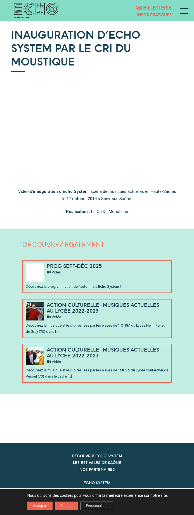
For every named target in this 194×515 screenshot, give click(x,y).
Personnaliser (97, 506)
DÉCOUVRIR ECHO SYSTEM (97, 456)
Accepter (40, 506)
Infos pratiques (154, 15)
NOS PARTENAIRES (97, 469)
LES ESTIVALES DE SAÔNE (97, 462)
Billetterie (154, 7)
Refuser (66, 506)
